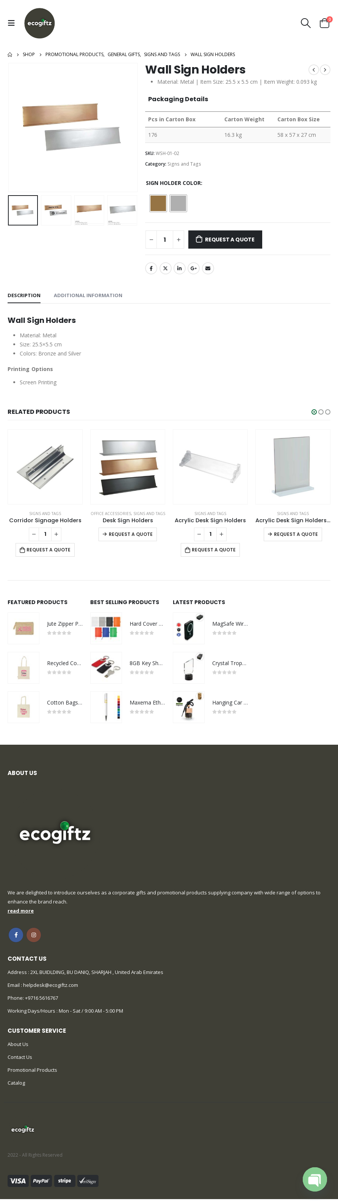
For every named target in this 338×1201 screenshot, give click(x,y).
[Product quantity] (164, 239)
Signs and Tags (184, 164)
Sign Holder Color (173, 182)
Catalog (16, 1084)
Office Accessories (111, 513)
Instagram (33, 936)
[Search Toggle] (306, 23)
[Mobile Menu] (13, 23)
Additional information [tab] (88, 295)
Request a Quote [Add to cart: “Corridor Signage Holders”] (48, 549)
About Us (18, 1046)
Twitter (166, 268)
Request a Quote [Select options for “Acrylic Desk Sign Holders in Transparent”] (296, 534)
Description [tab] (24, 295)
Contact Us (20, 1058)
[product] (45, 467)
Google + (194, 268)
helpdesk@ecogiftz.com (50, 986)
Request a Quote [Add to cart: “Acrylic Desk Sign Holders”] (214, 549)
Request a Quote (230, 239)
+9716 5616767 (41, 999)
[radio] (158, 203)
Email (208, 268)
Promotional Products (32, 1071)
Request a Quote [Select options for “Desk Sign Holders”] (131, 534)
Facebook (151, 268)
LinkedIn (180, 268)
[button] (314, 412)
